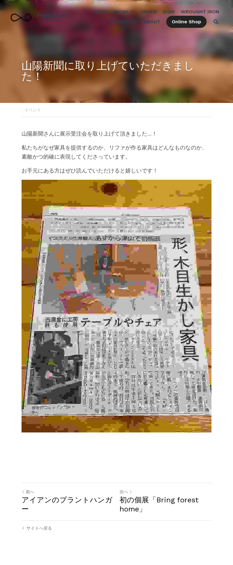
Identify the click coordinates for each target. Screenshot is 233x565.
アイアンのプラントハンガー (67, 504)
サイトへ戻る (37, 528)
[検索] (216, 22)
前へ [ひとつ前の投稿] (28, 491)
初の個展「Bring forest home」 (159, 504)
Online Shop (186, 22)
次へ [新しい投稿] (126, 491)
